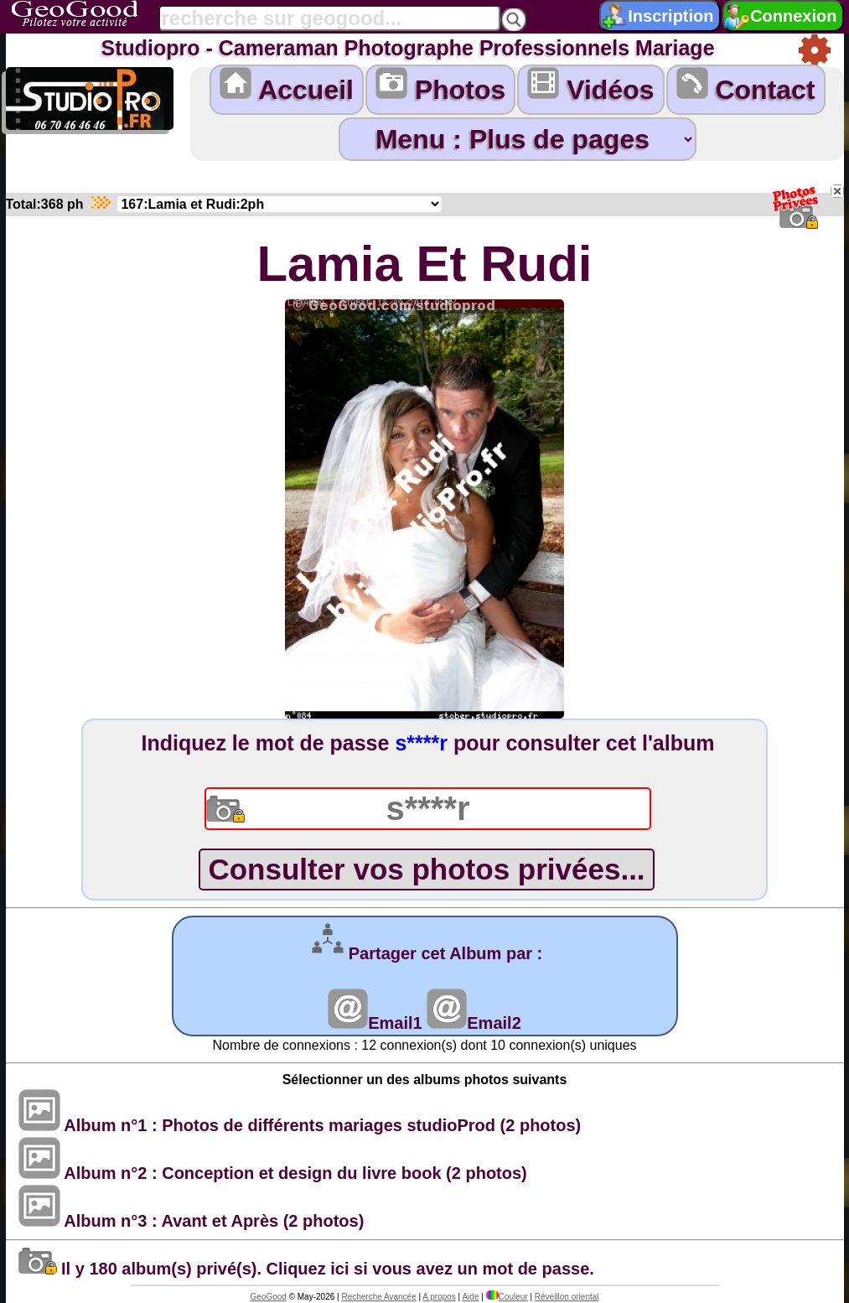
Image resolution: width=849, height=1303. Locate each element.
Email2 (473, 1023)
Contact (745, 86)
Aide (470, 1296)
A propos (438, 1296)
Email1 (375, 1023)
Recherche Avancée (378, 1296)
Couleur (507, 1296)
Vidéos (590, 86)
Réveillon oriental (567, 1296)
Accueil (287, 86)
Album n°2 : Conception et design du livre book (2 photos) (272, 1173)
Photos (440, 86)
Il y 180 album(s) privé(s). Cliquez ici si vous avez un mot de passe (304, 1268)
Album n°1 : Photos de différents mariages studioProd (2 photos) (300, 1125)
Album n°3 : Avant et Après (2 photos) (191, 1221)
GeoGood (268, 1296)
